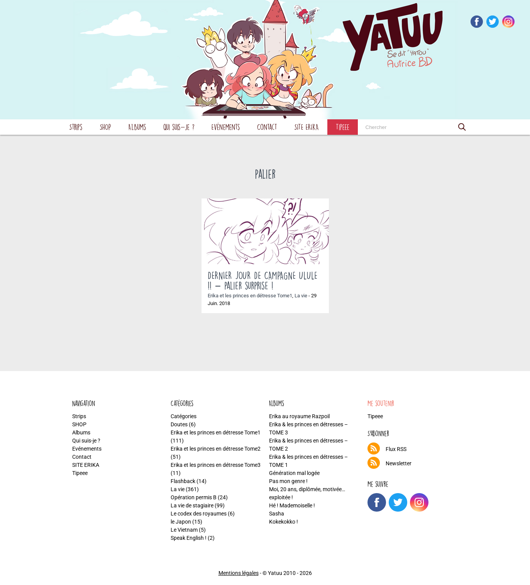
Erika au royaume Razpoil (299, 416)
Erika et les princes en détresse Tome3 (216, 465)
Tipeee (342, 127)
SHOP (105, 127)
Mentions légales (238, 573)
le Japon (181, 522)
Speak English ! (189, 538)
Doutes (179, 424)
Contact (267, 127)
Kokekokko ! (283, 522)
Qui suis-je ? (179, 127)
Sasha (276, 513)
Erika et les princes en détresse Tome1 (250, 295)
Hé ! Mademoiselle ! (292, 505)
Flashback (183, 481)
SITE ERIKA (306, 127)
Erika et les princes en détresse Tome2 (216, 449)
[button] (462, 127)
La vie (301, 295)
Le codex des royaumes (199, 513)
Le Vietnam (184, 530)
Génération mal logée (294, 473)
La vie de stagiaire (192, 505)
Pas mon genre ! (288, 481)
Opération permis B (194, 497)
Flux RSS (396, 449)
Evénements (226, 127)
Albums (137, 127)
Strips (76, 127)
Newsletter (398, 463)
